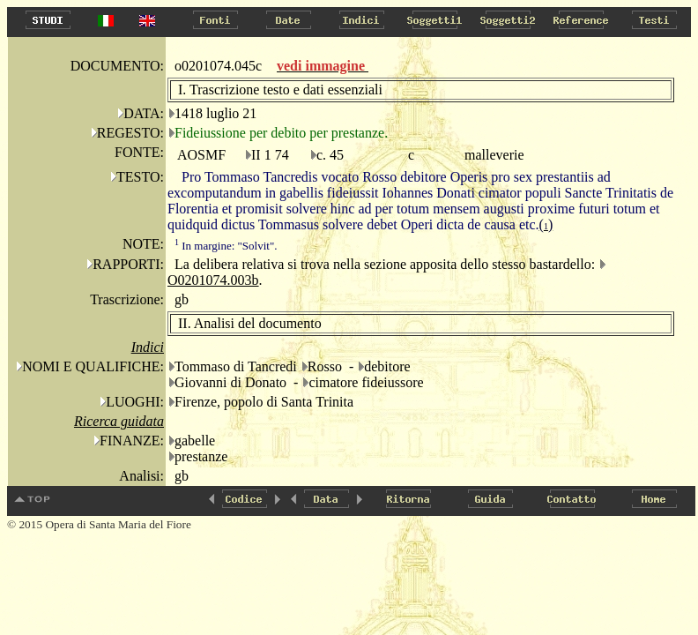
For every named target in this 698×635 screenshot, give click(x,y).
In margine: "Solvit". (225, 245)
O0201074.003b (213, 280)
